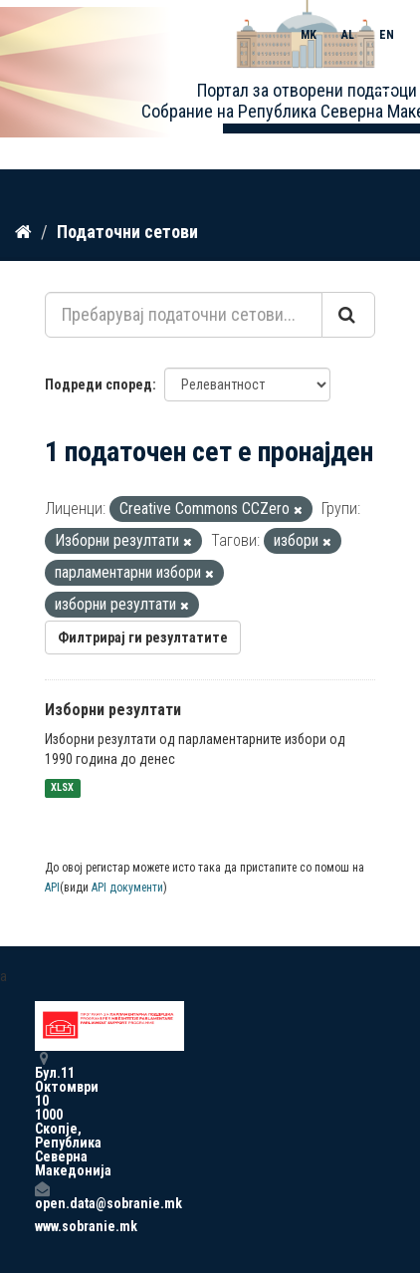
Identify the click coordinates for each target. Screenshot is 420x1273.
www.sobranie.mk (42, 1226)
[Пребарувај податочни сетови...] (183, 315)
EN (386, 35)
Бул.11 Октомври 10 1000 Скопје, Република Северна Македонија (42, 1114)
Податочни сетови (127, 231)
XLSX (62, 788)
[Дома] (23, 232)
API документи (127, 887)
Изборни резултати (113, 709)
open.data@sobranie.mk (42, 1195)
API (52, 887)
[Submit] (348, 315)
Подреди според (98, 384)
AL (347, 35)
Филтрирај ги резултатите (143, 637)
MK (308, 35)
